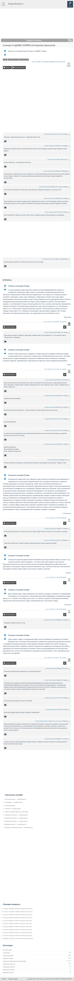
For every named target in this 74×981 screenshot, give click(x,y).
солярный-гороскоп (13, 59)
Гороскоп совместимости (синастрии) (16, 812)
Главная (4, 979)
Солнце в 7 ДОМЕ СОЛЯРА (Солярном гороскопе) (17, 923)
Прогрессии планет (9, 969)
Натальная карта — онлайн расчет (15, 799)
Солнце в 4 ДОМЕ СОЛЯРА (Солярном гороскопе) (17, 932)
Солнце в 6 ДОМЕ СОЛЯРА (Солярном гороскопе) (17, 926)
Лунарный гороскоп (9, 967)
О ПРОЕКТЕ (57, 979)
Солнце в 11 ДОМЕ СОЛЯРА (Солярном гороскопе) (17, 911)
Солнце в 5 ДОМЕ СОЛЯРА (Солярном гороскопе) (17, 929)
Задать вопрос (34, 40)
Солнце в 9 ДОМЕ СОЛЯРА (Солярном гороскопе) (17, 917)
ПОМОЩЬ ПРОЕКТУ (66, 979)
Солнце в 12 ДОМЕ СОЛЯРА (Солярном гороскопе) (17, 908)
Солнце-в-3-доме (24, 59)
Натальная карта (8, 955)
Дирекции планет (8, 972)
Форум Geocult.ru (15, 4)
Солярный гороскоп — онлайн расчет (16, 815)
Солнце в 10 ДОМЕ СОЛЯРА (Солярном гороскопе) (17, 914)
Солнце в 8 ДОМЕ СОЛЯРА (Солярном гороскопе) (17, 920)
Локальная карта (10, 805)
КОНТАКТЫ (49, 979)
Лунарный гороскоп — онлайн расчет (16, 818)
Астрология (6, 953)
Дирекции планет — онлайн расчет (15, 824)
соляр (5, 59)
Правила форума (13, 979)
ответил (45, 321)
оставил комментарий (50, 134)
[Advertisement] (37, 23)
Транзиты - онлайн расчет (13, 808)
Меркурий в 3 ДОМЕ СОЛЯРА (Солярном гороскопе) (18, 938)
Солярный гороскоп (60, 61)
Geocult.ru (43, 979)
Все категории (7, 950)
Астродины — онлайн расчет (14, 802)
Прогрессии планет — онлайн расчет (16, 821)
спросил (34, 61)
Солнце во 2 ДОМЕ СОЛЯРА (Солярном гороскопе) (17, 935)
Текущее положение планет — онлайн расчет (19, 827)
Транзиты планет (8, 958)
